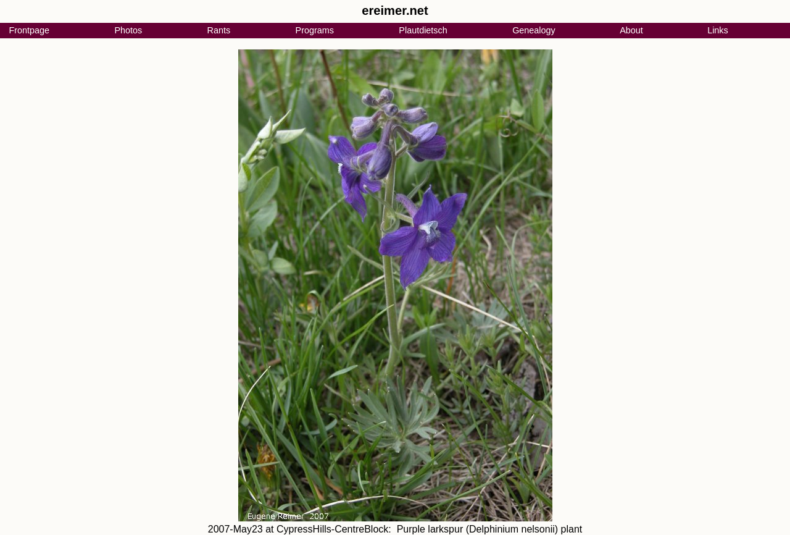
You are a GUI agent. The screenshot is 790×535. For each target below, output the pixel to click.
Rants (219, 30)
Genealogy (533, 30)
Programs (315, 30)
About (631, 30)
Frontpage (29, 30)
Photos (128, 30)
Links (717, 30)
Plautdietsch (423, 30)
